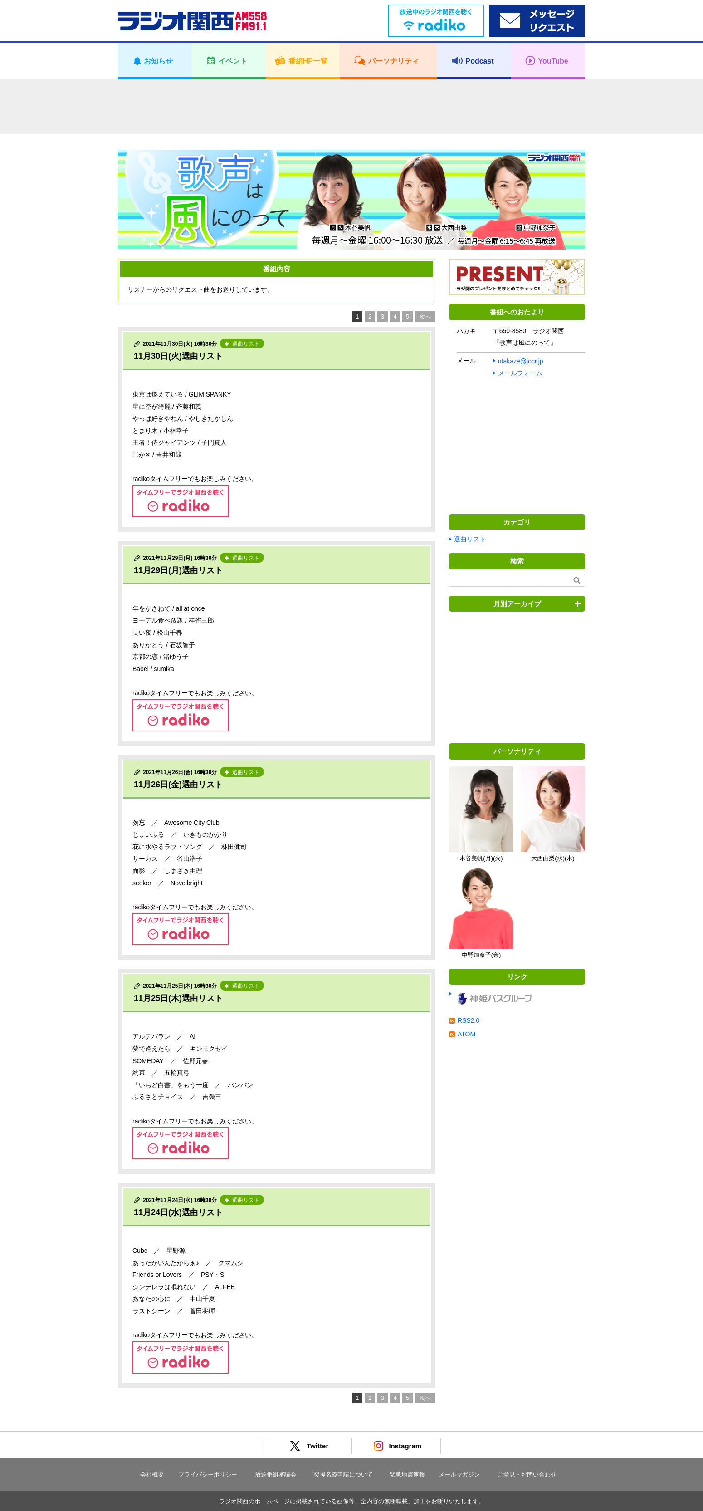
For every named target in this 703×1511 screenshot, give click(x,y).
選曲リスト (470, 539)
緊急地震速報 (407, 1474)
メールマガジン (459, 1474)
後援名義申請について (343, 1474)
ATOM (466, 1034)
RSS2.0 (468, 1020)
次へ (425, 317)
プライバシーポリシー (207, 1474)
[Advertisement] (351, 106)
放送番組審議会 (275, 1474)
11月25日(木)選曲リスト (178, 998)
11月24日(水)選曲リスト (178, 1212)
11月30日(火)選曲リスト (178, 356)
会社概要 (152, 1474)
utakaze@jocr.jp (520, 361)
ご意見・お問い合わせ (527, 1474)
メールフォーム (520, 373)
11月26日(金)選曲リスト (178, 784)
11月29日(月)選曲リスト (178, 570)
